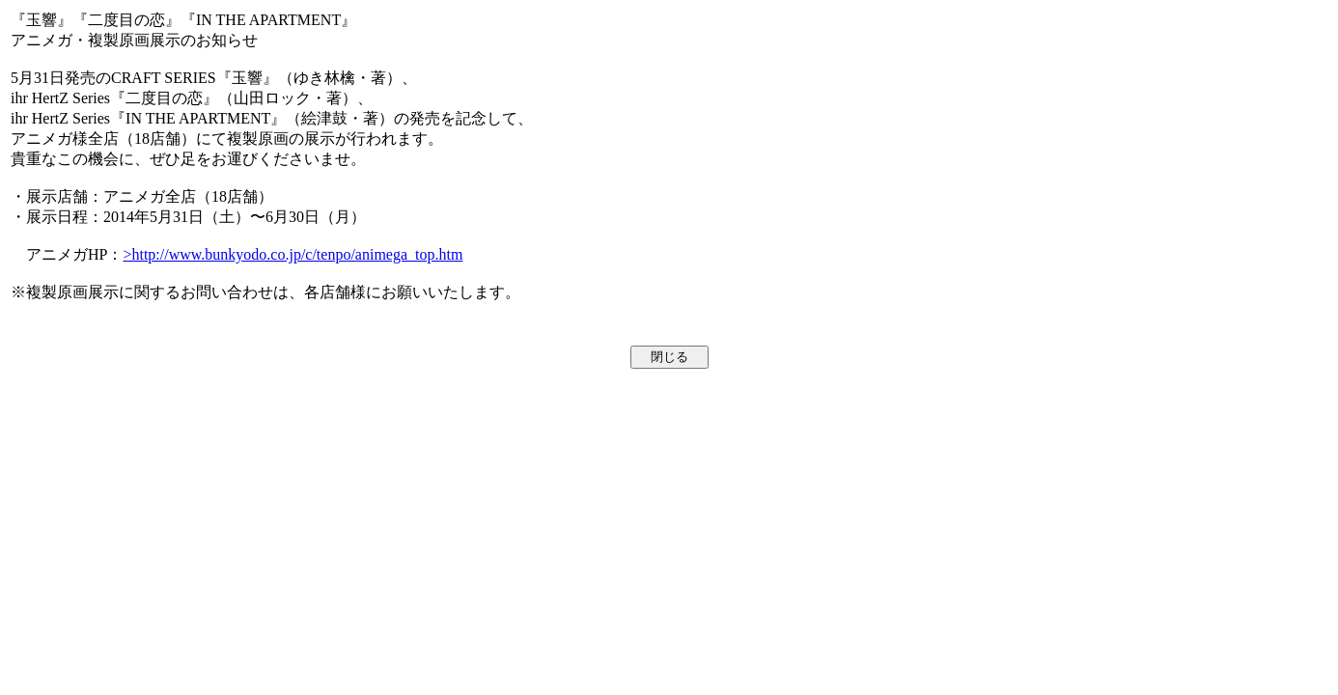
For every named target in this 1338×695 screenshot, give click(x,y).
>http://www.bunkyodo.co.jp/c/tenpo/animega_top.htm (292, 254)
